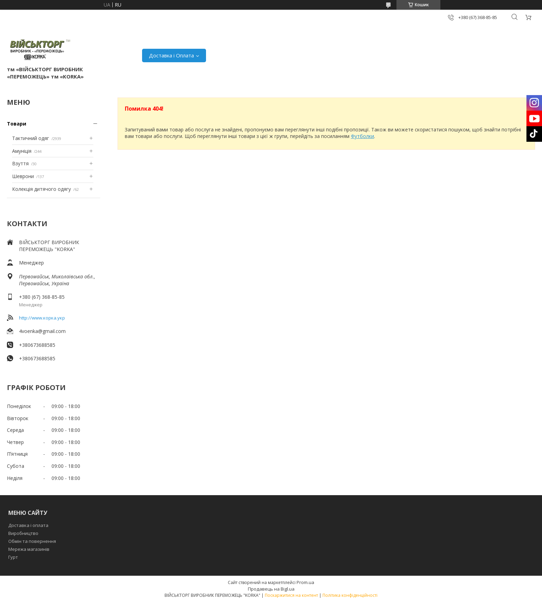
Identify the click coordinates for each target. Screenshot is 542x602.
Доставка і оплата (28, 525)
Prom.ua (305, 582)
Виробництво (23, 533)
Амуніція (21, 151)
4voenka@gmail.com (42, 331)
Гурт (13, 557)
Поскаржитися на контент (291, 595)
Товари (16, 123)
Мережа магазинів (28, 549)
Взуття (20, 163)
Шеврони (23, 176)
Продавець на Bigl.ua (271, 589)
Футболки (362, 136)
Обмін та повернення (32, 541)
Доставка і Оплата (171, 55)
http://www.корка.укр (42, 318)
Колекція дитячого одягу (41, 189)
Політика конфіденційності (350, 595)
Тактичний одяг (30, 138)
